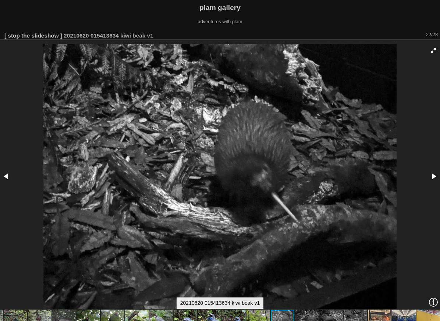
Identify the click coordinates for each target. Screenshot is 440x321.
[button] (433, 50)
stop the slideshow (33, 35)
